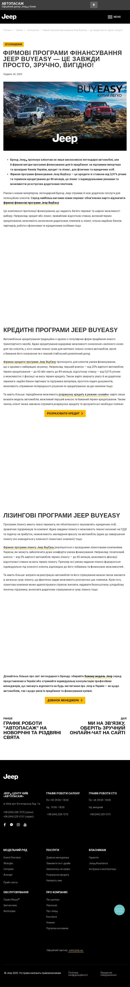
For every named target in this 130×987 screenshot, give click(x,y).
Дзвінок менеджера (57, 638)
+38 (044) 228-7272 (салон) (18, 592)
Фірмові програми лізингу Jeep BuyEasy (28, 389)
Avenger (8, 655)
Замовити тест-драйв (58, 644)
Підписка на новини (57, 709)
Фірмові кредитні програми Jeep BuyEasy (29, 283)
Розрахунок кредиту (57, 655)
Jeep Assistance (98, 644)
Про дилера (52, 680)
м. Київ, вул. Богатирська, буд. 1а (21, 584)
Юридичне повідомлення (108, 754)
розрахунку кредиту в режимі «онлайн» (84, 315)
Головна (7, 30)
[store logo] (9, 17)
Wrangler (8, 644)
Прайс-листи (11, 663)
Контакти (51, 697)
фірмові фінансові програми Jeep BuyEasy (31, 202)
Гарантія (94, 638)
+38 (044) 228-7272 (57, 595)
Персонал (51, 686)
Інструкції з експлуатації (102, 649)
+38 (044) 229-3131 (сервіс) (18, 597)
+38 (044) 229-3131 (100, 595)
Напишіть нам (54, 661)
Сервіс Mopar (11, 680)
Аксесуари (9, 691)
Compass (9, 649)
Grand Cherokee (12, 638)
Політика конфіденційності (78, 754)
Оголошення (33, 30)
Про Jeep (52, 691)
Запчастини (10, 686)
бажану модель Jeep (98, 456)
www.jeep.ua (76, 730)
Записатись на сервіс (58, 649)
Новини (19, 30)
